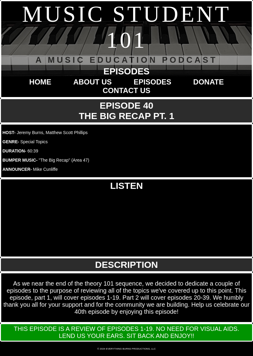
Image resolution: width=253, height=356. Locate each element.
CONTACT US (127, 90)
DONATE (208, 82)
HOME (40, 82)
